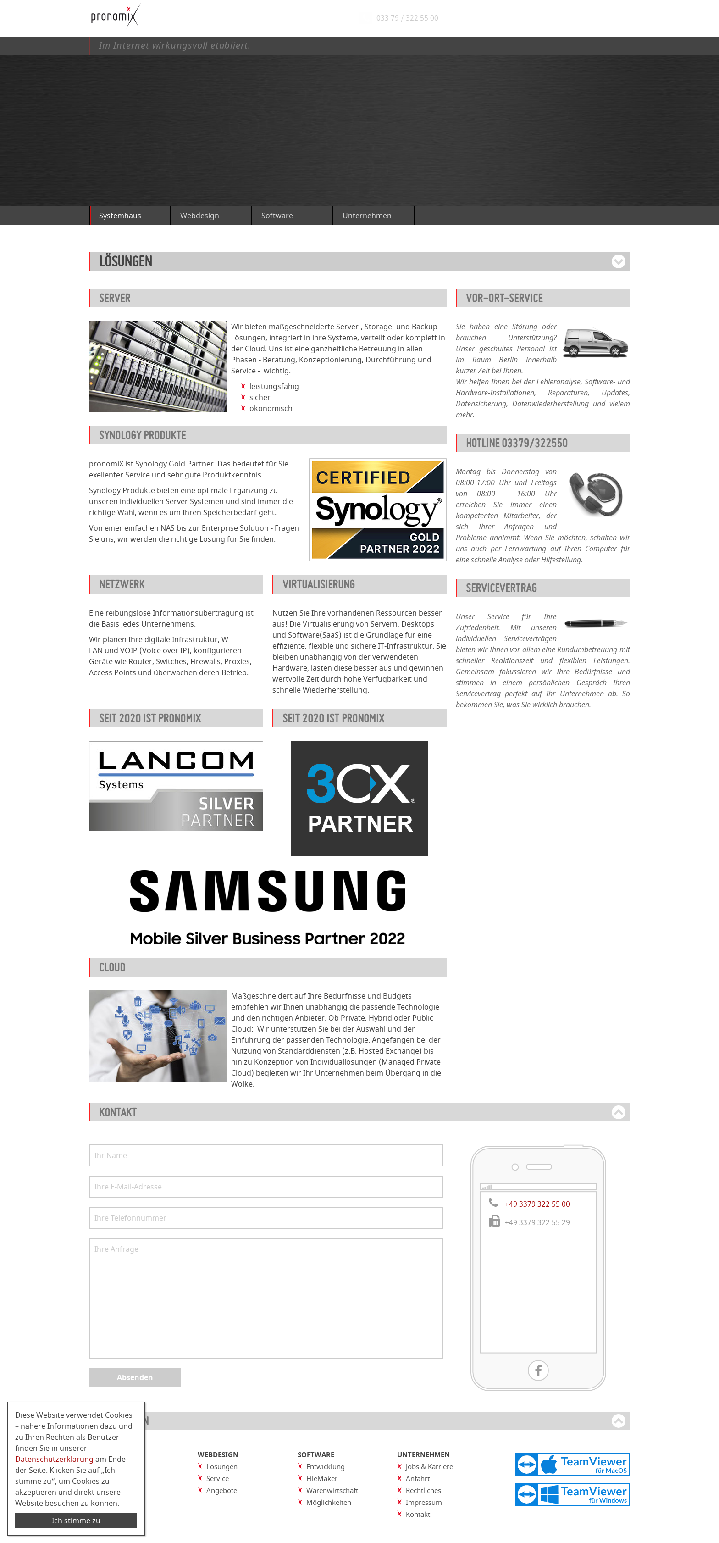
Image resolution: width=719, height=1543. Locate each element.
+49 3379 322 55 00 (537, 1204)
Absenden (135, 1377)
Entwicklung (325, 1466)
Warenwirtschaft (332, 1490)
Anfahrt (418, 1478)
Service (217, 1478)
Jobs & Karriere (429, 1466)
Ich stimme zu (76, 1520)
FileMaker (321, 1478)
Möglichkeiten (328, 1502)
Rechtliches (423, 1490)
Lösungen (222, 1466)
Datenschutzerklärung (54, 1459)
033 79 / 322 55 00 (410, 18)
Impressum (424, 1502)
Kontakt (418, 1514)
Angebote (221, 1490)
